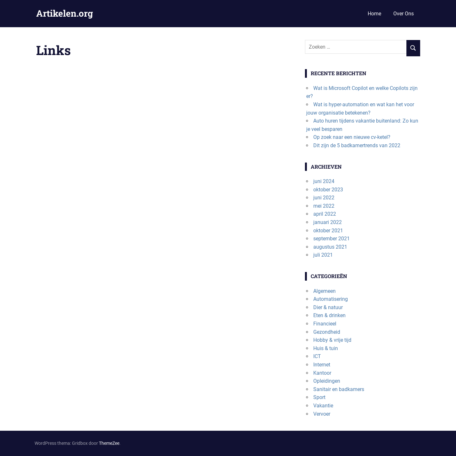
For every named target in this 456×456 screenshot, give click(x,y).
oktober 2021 (328, 231)
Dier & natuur (328, 307)
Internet (321, 365)
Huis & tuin (325, 348)
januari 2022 (327, 222)
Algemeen (324, 291)
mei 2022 (323, 206)
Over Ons (403, 14)
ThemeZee (109, 443)
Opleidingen (326, 381)
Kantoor (322, 373)
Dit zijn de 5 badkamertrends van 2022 (356, 145)
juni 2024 (323, 181)
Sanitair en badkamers (338, 389)
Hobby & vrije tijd (332, 340)
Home (374, 14)
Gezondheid (326, 332)
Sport (319, 397)
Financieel (324, 324)
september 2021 (331, 239)
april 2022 (324, 214)
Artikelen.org (64, 13)
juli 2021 (323, 255)
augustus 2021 (330, 247)
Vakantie (323, 406)
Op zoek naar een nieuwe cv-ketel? (351, 137)
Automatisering (330, 299)
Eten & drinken (329, 315)
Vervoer (321, 414)
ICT (317, 356)
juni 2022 (323, 198)
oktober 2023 (328, 190)
